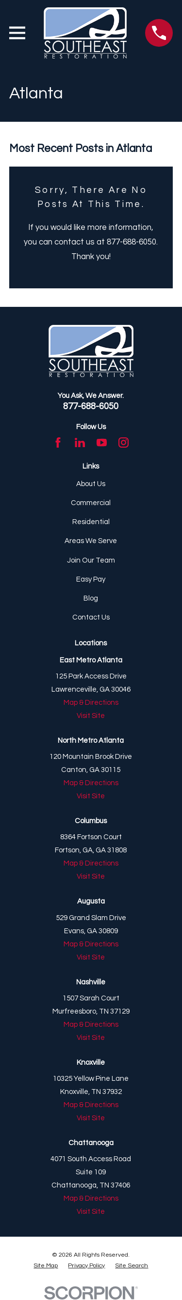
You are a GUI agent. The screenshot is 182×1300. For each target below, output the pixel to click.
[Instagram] (123, 442)
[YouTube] (102, 442)
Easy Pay (90, 579)
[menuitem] (45, 1266)
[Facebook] (58, 442)
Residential (91, 522)
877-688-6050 (90, 406)
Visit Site (91, 715)
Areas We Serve (91, 541)
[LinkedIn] (80, 442)
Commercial (91, 503)
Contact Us (91, 617)
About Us (90, 484)
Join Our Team (91, 560)
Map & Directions (91, 702)
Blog (90, 598)
